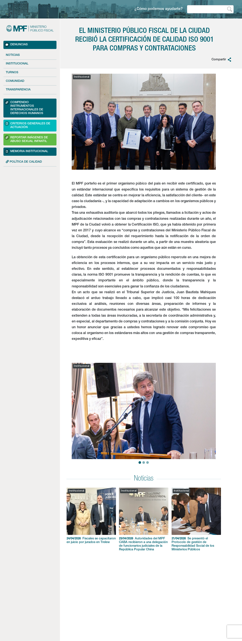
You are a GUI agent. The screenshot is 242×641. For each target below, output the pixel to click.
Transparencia (18, 89)
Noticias (13, 55)
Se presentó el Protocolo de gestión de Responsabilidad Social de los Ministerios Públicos (196, 519)
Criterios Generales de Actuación (27, 125)
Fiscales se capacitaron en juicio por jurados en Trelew (91, 516)
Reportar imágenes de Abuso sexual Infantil (26, 139)
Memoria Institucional (26, 151)
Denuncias (16, 44)
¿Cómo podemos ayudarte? (158, 9)
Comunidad (15, 81)
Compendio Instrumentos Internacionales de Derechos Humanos (24, 107)
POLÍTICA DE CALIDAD (24, 161)
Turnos (12, 72)
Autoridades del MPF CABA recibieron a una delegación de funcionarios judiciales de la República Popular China (143, 519)
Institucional (17, 63)
